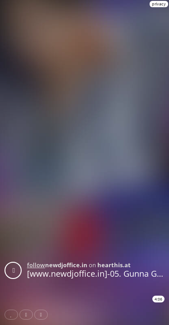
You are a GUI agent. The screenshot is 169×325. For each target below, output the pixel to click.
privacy (159, 4)
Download (43, 314)
